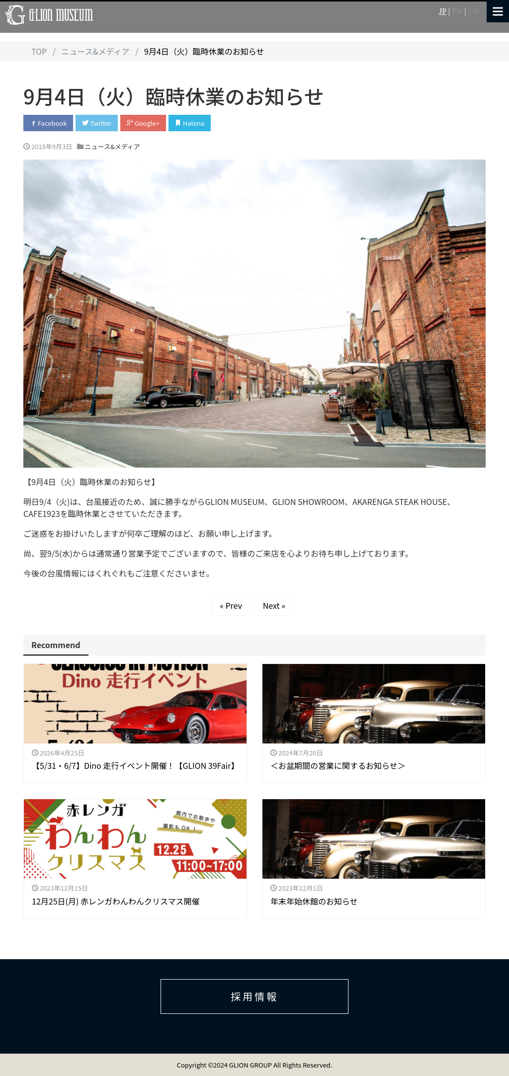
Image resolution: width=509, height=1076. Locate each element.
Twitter (96, 123)
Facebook (48, 123)
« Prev (231, 605)
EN (457, 11)
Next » (274, 605)
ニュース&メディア (112, 146)
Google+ (143, 123)
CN (473, 11)
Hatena (190, 123)
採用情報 (254, 996)
